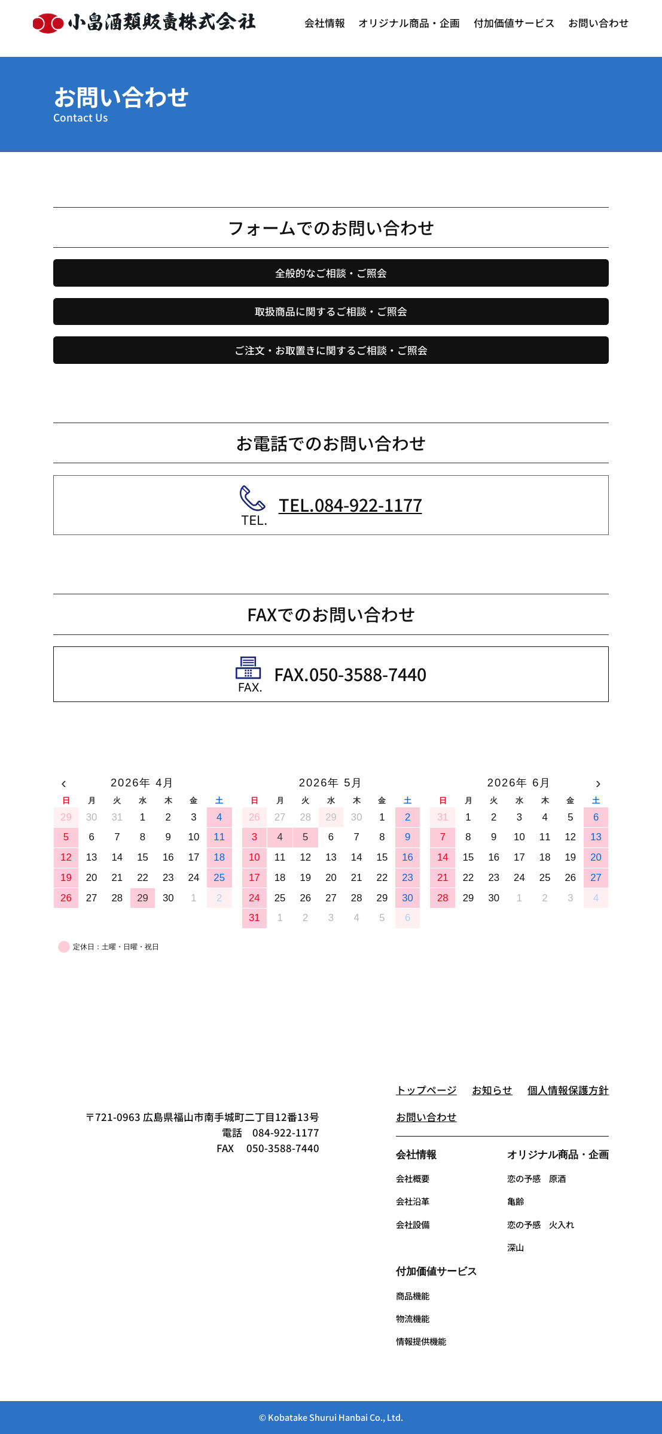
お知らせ (492, 1090)
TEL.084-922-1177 (350, 504)
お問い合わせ (426, 1117)
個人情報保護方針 (568, 1090)
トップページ (426, 1090)
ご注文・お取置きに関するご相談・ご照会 (331, 350)
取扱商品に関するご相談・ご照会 (331, 311)
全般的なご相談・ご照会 (331, 273)
